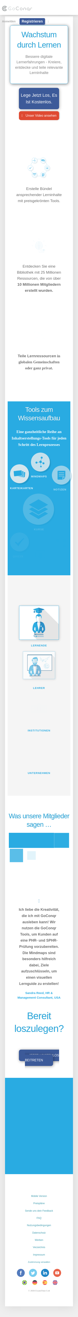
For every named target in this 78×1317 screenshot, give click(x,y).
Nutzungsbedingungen (39, 1225)
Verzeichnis (39, 1247)
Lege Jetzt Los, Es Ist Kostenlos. (39, 98)
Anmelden (9, 21)
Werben (39, 1240)
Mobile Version (39, 1196)
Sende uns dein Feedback (39, 1210)
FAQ (39, 1218)
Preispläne (39, 1203)
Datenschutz (39, 1232)
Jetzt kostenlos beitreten (42, 1058)
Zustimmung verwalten (39, 1262)
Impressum (39, 1254)
